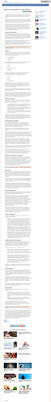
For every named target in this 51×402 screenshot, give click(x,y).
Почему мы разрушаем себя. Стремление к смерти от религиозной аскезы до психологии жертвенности (43, 33)
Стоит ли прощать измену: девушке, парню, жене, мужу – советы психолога (43, 28)
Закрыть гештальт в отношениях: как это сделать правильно (42, 16)
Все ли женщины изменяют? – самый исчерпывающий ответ (42, 37)
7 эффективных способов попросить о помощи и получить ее (42, 12)
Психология (40, 13)
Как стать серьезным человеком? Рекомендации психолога (43, 20)
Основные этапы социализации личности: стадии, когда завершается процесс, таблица (43, 24)
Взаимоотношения (41, 29)
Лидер (5, 1)
